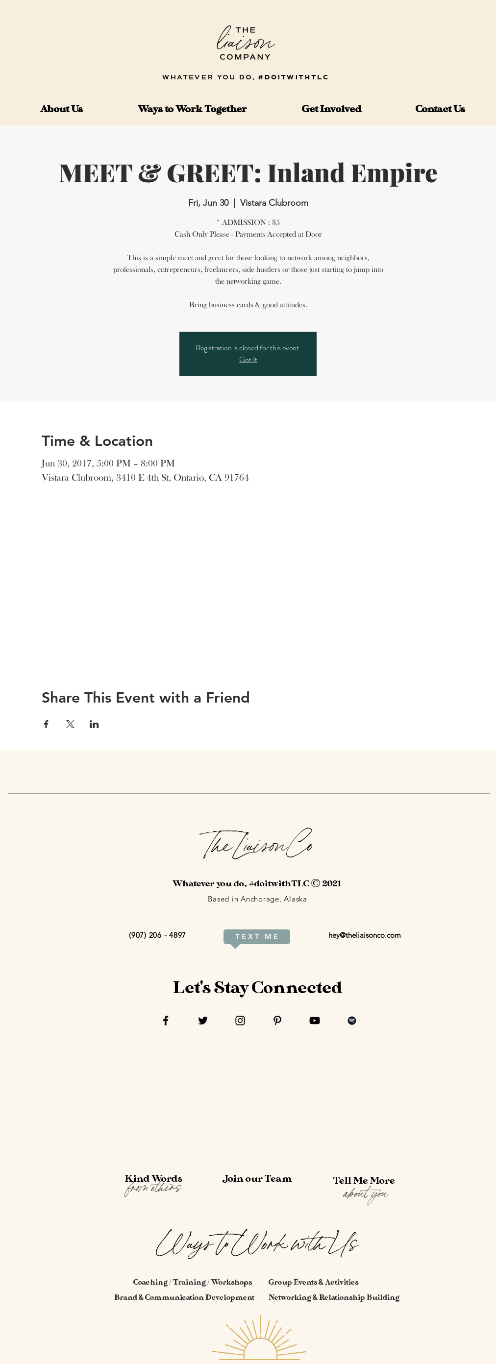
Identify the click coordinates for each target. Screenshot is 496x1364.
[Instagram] (240, 1020)
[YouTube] (314, 1020)
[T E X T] (247, 937)
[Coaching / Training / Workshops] (192, 1282)
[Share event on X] (70, 724)
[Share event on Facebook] (46, 724)
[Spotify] (352, 1020)
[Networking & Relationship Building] (334, 1297)
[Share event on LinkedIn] (94, 724)
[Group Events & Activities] (313, 1282)
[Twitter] (203, 1020)
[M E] (271, 937)
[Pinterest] (277, 1020)
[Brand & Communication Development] (184, 1297)
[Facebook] (165, 1020)
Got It (248, 359)
